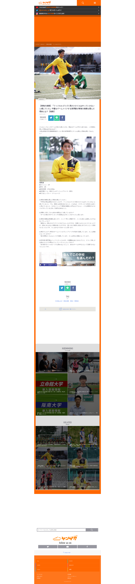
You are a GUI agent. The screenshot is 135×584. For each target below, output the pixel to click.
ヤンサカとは (39, 574)
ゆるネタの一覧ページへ (67, 309)
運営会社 (69, 578)
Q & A (38, 569)
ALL (38, 561)
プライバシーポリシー (72, 576)
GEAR (38, 565)
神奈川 (71, 301)
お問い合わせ (39, 576)
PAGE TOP (67, 552)
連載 (70, 569)
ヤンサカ (37, 44)
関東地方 (76, 301)
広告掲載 (69, 574)
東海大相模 (66, 301)
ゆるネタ (42, 44)
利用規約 (38, 578)
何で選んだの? (58, 301)
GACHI (70, 561)
